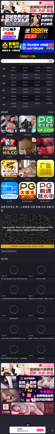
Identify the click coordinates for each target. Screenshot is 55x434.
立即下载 (40, 430)
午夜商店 (25, 103)
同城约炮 (13, 103)
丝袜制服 (25, 78)
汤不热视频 (49, 103)
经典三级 (25, 85)
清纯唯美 (25, 92)
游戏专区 (49, 67)
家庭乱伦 (25, 96)
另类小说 (25, 99)
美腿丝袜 (13, 92)
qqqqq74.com (27, 56)
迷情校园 (13, 99)
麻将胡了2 (13, 70)
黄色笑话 (37, 99)
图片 (3, 90)
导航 (3, 105)
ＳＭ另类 (49, 78)
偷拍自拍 (25, 82)
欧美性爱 (49, 82)
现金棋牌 (37, 70)
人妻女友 (37, 96)
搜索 (50, 61)
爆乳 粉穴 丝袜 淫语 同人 (9, 251)
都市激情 (13, 96)
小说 (3, 97)
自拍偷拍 (25, 75)
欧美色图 (37, 89)
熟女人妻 (13, 78)
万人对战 (37, 67)
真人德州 (25, 67)
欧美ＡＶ (37, 75)
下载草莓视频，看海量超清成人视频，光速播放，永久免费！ (31, 246)
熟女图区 (37, 92)
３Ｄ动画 (49, 75)
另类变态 (49, 85)
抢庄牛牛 (49, 70)
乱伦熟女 (37, 85)
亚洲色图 (25, 89)
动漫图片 (49, 89)
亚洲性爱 (13, 82)
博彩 (3, 69)
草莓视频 (37, 103)
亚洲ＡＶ (13, 75)
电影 (3, 83)
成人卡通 (37, 82)
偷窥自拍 (13, 89)
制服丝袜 (13, 85)
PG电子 (14, 67)
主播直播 (37, 78)
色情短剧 (25, 106)
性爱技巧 (49, 99)
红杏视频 (13, 106)
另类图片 (49, 92)
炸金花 (25, 70)
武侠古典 (49, 96)
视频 (3, 76)
